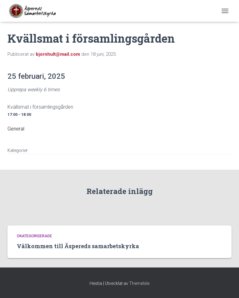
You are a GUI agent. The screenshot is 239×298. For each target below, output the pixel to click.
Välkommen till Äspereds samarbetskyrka (78, 246)
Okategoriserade (34, 236)
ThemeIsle (139, 283)
